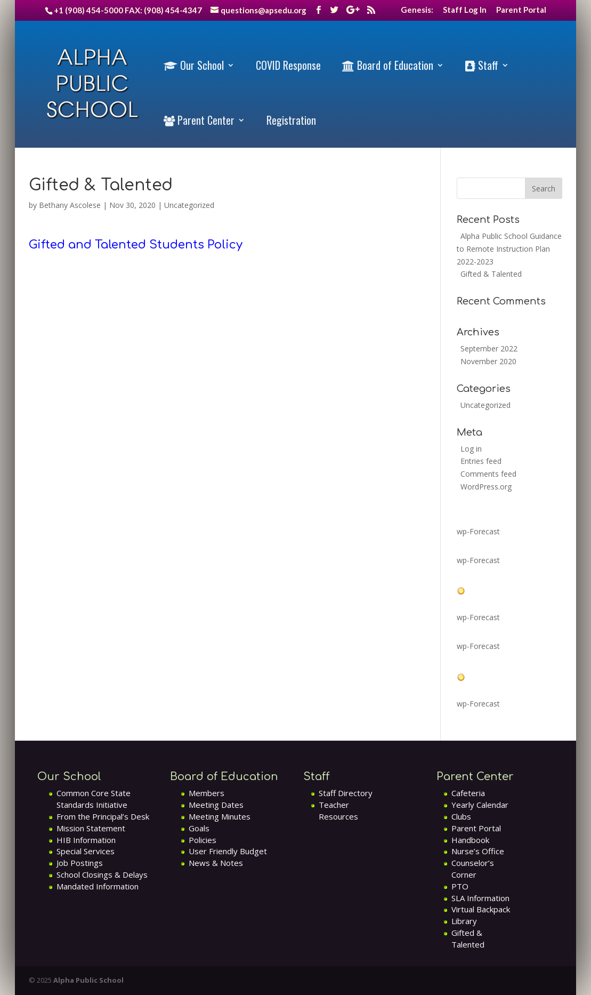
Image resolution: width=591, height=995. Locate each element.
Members (206, 793)
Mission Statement (90, 828)
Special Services (85, 851)
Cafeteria (468, 793)
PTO (459, 886)
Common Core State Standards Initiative (93, 799)
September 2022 (488, 348)
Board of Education (387, 65)
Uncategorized (189, 205)
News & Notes (216, 862)
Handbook (470, 839)
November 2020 (488, 361)
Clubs (461, 816)
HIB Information (86, 839)
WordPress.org (486, 487)
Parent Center (199, 120)
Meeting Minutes (219, 816)
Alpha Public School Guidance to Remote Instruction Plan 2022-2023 (509, 249)
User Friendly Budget (228, 851)
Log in (471, 449)
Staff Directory (346, 793)
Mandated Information (97, 886)
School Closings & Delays (102, 874)
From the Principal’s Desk (102, 816)
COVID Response (288, 65)
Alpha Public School (88, 980)
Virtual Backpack (480, 909)
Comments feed (488, 474)
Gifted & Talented (491, 274)
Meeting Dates (216, 804)
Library (464, 921)
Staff (481, 65)
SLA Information (480, 898)
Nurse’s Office (477, 851)
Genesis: (417, 10)
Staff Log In (465, 10)
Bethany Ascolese (70, 205)
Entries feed (480, 461)
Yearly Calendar (479, 804)
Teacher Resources (338, 810)
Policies (202, 839)
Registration (291, 120)
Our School (194, 65)
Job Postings (79, 862)
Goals (199, 828)
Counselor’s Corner (472, 868)
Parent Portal (521, 10)
